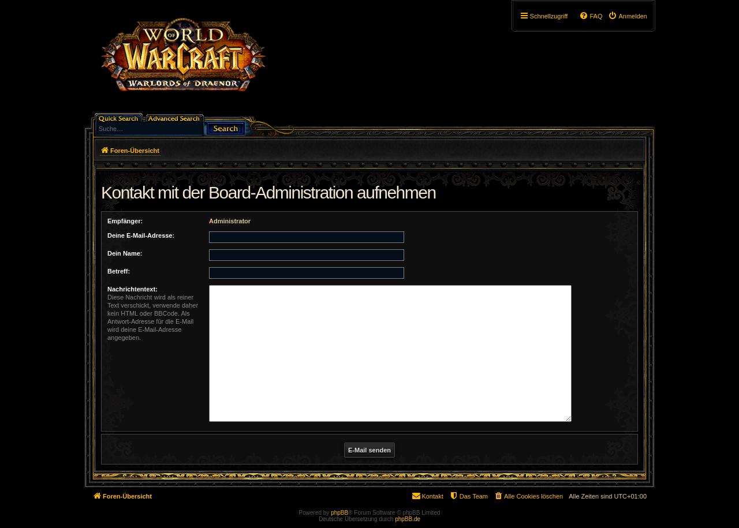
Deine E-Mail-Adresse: (140, 235)
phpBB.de (407, 519)
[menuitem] (627, 16)
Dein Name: (125, 253)
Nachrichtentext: (132, 289)
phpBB (339, 513)
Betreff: (118, 271)
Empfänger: (125, 221)
